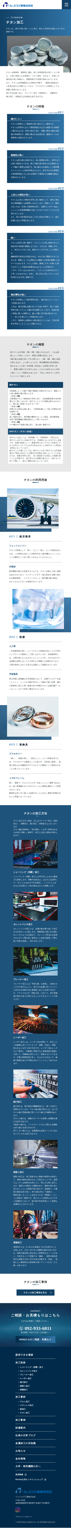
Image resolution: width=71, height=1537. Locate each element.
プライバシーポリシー (23, 1517)
